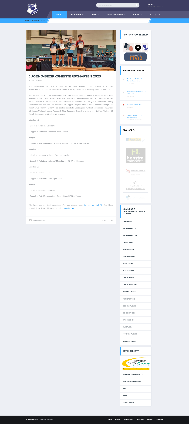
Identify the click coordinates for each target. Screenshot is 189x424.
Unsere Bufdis (128, 403)
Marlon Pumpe (128, 278)
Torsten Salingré (129, 292)
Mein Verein (76, 15)
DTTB (124, 389)
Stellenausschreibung (132, 382)
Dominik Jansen (129, 313)
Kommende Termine (133, 70)
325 (111, 220)
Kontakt (136, 15)
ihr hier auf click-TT (93, 205)
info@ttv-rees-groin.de (155, 6)
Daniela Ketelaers (130, 236)
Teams (94, 15)
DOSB (125, 396)
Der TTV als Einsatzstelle (132, 375)
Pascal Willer (128, 271)
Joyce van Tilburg (130, 334)
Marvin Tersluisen (130, 285)
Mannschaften (128, 419)
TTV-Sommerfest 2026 (134, 104)
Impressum (159, 419)
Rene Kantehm (128, 250)
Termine (117, 419)
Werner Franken (129, 299)
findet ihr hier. (69, 208)
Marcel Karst (128, 243)
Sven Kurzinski (128, 320)
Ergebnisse (140, 419)
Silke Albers (127, 327)
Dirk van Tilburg (129, 306)
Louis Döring (128, 221)
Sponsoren (129, 130)
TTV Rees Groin (30, 419)
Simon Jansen (128, 264)
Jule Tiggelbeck (129, 257)
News (110, 419)
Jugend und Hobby (115, 15)
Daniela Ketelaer (129, 229)
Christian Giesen (129, 341)
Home (58, 15)
